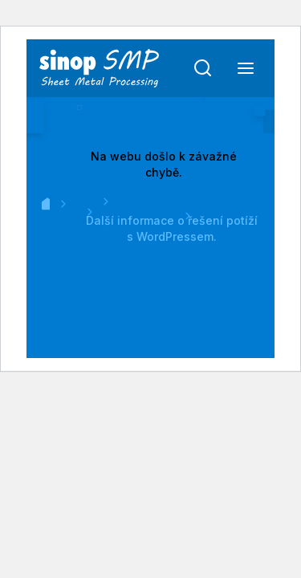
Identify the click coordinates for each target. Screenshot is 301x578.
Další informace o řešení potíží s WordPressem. (172, 228)
